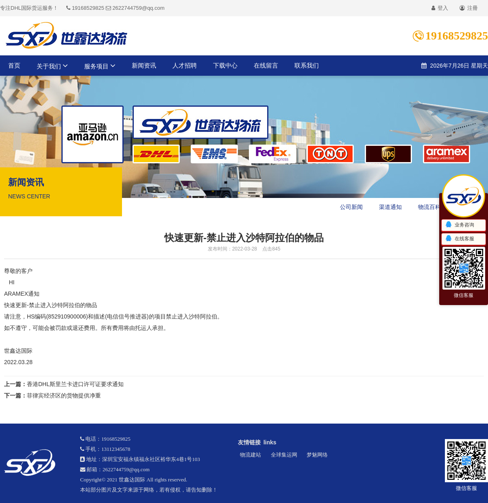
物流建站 (250, 455)
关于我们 (52, 65)
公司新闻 (351, 207)
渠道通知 (390, 207)
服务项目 (99, 65)
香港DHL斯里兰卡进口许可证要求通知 (75, 384)
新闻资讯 (144, 65)
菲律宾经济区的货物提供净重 (64, 395)
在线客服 (459, 239)
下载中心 (225, 65)
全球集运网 (284, 455)
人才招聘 (184, 65)
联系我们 (306, 65)
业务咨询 (459, 225)
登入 (439, 8)
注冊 (469, 8)
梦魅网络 (317, 455)
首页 (14, 65)
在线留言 (266, 65)
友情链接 (249, 442)
